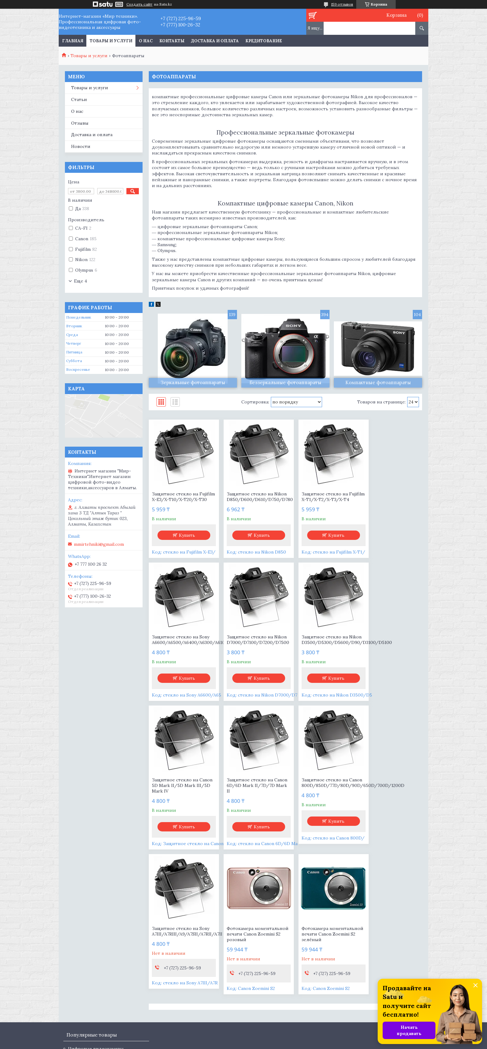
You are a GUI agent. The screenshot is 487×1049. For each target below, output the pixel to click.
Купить (184, 541)
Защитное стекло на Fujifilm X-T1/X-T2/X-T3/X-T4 (314, 499)
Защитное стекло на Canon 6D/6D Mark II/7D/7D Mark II (383, 648)
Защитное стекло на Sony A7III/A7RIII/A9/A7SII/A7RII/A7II (250, 793)
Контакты (171, 41)
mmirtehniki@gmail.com (99, 544)
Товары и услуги (111, 41)
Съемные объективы (91, 932)
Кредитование (263, 41)
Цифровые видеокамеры (96, 915)
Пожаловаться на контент (346, 1043)
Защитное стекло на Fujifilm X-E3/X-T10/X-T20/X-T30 (176, 499)
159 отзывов (342, 4)
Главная (72, 41)
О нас (146, 41)
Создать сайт (139, 4)
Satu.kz (272, 1037)
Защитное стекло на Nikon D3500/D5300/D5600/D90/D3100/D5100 (250, 648)
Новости (80, 146)
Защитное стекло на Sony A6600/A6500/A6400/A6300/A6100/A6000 (389, 496)
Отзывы (80, 123)
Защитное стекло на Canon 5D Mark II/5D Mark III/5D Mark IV (319, 648)
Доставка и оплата (215, 41)
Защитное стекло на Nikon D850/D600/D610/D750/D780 (250, 499)
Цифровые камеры (89, 924)
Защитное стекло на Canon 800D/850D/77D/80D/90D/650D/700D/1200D (181, 796)
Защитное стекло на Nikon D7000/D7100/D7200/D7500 (181, 648)
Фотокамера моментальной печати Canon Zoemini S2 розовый (319, 796)
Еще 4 (80, 280)
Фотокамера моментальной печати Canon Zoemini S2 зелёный (389, 796)
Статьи (79, 99)
